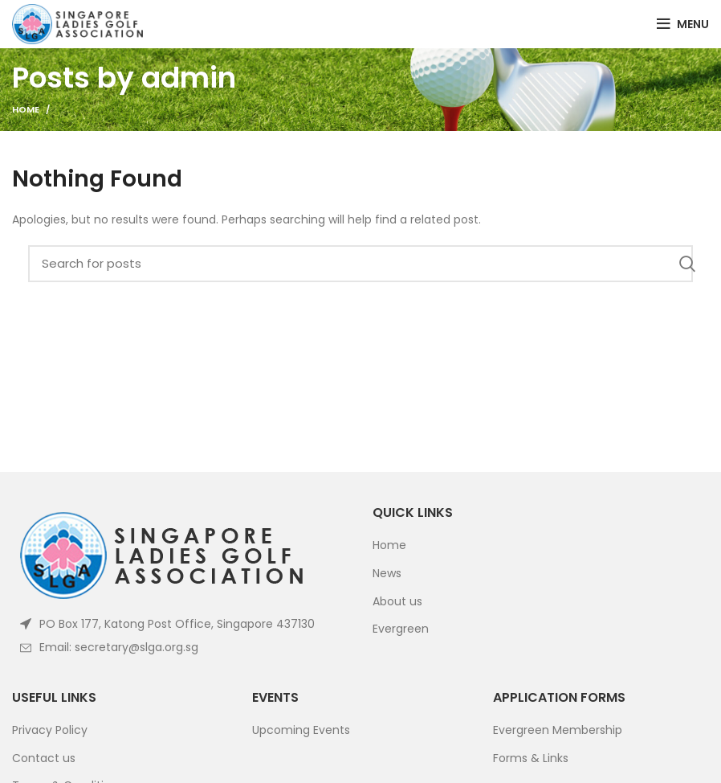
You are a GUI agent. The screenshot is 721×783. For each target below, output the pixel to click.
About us (397, 601)
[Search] (360, 263)
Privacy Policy (50, 730)
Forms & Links (530, 758)
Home (25, 109)
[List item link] (180, 647)
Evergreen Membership (557, 730)
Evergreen (401, 629)
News (387, 573)
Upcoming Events (301, 730)
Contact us (43, 758)
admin (188, 77)
